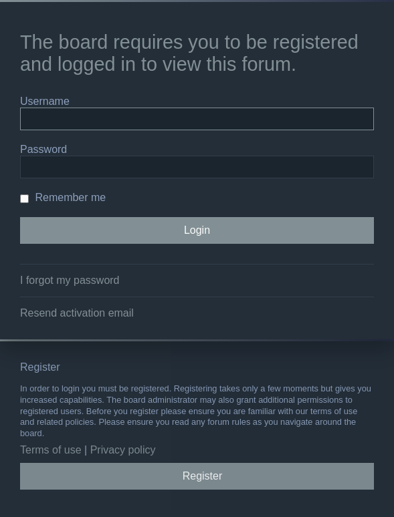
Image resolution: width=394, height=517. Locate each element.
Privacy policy (123, 450)
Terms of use (51, 450)
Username (45, 101)
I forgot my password (70, 280)
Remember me (63, 197)
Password (43, 149)
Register (203, 476)
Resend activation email (77, 313)
